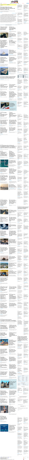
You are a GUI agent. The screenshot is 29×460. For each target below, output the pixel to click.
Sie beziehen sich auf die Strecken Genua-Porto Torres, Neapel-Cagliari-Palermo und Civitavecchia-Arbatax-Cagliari (13, 301)
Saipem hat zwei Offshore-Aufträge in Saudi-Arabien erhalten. (20, 103)
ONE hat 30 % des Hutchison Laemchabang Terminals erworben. (26, 272)
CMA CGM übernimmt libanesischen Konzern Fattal (25, 139)
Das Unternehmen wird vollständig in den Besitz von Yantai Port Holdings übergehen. (12, 396)
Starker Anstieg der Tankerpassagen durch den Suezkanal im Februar (12, 257)
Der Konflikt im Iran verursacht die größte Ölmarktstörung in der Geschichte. (12, 161)
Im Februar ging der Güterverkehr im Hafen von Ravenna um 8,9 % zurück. (20, 178)
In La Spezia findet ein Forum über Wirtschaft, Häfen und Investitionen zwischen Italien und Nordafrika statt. (26, 193)
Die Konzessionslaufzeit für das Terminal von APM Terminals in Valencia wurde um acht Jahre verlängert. (20, 20)
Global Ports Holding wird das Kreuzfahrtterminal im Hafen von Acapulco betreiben (26, 155)
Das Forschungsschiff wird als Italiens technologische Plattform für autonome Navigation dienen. (20, 214)
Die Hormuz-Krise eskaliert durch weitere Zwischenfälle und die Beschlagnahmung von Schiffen (12, 35)
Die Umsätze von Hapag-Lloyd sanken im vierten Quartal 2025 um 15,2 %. (12, 350)
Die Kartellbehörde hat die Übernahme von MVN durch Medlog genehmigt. (20, 54)
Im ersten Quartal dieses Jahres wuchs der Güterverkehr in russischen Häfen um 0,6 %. (12, 178)
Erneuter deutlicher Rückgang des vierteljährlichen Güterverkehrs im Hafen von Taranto (20, 123)
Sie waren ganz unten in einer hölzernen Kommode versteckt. (20, 90)
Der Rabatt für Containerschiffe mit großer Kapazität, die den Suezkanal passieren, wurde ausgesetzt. (26, 172)
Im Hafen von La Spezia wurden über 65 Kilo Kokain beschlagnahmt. (20, 87)
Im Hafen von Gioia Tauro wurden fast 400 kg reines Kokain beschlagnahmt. (26, 256)
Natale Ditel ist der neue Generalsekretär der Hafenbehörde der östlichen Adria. (12, 304)
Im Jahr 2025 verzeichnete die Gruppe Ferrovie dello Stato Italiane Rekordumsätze (13, 272)
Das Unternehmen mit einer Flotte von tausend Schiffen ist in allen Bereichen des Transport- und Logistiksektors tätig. (4, 182)
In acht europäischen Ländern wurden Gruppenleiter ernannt (25, 246)
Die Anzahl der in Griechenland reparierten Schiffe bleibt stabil (26, 201)
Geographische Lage (26, 77)
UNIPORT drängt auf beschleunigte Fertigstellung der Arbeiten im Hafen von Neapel (13, 334)
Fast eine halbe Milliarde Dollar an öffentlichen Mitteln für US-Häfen (3, 334)
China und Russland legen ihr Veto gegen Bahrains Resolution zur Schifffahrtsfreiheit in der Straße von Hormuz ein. (12, 241)
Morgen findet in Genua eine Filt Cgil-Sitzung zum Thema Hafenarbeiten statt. (20, 278)
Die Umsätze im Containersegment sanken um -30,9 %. (26, 289)
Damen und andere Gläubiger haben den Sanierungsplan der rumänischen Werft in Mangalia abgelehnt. (12, 366)
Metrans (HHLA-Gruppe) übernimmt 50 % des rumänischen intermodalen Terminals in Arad (13, 374)
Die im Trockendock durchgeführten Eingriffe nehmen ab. (26, 204)
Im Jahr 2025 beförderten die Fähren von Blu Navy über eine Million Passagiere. (26, 33)
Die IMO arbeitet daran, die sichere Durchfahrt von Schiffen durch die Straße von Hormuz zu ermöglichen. (4, 233)
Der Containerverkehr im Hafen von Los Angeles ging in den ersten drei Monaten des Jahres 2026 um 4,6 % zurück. (20, 140)
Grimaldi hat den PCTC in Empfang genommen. (20, 33)
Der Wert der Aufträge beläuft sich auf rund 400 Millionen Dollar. (20, 106)
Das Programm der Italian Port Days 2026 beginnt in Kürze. (26, 234)
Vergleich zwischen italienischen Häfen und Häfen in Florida (20, 129)
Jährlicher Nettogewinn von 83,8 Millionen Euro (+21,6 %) (26, 149)
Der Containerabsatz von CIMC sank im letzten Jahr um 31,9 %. (26, 286)
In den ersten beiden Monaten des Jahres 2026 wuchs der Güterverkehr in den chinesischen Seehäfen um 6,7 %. (4, 351)
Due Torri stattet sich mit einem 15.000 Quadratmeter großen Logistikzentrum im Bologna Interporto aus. (20, 235)
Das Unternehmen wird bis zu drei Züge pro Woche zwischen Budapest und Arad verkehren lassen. (12, 377)
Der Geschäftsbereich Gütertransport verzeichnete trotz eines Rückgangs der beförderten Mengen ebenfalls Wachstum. (12, 275)
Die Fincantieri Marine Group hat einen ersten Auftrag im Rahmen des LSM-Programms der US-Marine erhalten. (26, 116)
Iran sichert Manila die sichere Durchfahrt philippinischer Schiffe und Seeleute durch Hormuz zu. (4, 279)
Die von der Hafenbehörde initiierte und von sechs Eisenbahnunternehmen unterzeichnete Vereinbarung (3, 301)
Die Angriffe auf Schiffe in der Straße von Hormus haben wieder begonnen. (3, 312)
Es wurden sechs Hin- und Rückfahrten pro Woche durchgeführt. (26, 50)
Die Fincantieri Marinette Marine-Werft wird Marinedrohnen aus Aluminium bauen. (26, 54)
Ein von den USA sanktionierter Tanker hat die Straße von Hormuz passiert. (3, 170)
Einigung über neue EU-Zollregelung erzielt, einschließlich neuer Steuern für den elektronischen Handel (4, 327)
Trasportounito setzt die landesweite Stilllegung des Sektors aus (20, 65)
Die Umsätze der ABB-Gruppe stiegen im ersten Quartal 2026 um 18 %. (20, 39)
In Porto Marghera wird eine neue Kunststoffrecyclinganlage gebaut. (13, 86)
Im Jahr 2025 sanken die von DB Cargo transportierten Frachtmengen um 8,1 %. (20, 272)
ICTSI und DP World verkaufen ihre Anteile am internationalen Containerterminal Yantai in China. (12, 393)
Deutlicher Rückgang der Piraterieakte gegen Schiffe (12, 226)
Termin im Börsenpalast (20, 72)
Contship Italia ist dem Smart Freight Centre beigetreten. (26, 39)
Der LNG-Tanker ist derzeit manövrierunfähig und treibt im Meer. (26, 216)
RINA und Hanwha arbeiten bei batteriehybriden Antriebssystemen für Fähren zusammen (20, 186)
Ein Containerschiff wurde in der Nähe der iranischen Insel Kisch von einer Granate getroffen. (4, 249)
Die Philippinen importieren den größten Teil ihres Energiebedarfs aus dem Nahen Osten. (4, 283)
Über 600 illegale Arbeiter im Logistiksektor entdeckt (26, 178)
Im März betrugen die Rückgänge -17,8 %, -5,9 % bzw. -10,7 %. (26, 11)
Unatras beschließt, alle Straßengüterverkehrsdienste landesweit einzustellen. (4, 114)
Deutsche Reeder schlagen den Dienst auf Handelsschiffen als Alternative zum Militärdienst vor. (4, 393)
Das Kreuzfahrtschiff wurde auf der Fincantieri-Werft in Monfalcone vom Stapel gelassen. (13, 122)
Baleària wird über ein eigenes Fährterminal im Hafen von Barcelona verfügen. (26, 265)
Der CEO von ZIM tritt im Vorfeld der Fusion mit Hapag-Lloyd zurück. (12, 129)
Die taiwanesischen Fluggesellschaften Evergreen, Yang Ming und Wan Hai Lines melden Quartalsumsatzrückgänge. (26, 7)
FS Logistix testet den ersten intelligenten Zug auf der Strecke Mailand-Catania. (20, 116)
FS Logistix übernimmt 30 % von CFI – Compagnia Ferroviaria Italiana (12, 41)
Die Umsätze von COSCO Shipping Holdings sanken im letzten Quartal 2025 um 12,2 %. (3, 418)
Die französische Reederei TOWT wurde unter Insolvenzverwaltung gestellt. (26, 186)
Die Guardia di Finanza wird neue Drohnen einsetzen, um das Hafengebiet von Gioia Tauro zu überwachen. (26, 250)
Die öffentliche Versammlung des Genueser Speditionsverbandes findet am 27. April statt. (20, 69)
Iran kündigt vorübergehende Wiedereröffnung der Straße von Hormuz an (12, 105)
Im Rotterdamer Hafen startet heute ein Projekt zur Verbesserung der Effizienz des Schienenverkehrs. (4, 296)
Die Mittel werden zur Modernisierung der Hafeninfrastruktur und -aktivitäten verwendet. (4, 337)
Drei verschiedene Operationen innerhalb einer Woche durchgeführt (26, 259)
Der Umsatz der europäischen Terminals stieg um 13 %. (26, 64)
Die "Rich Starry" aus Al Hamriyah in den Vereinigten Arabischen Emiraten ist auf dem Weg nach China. (3, 173)
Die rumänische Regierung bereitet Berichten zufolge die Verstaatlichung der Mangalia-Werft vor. (12, 359)
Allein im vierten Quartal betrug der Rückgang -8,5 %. (20, 253)
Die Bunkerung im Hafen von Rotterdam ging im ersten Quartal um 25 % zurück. (26, 87)
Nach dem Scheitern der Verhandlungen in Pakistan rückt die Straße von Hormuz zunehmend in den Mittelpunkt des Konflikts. (3, 203)
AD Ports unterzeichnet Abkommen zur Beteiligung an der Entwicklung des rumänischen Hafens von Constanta (12, 154)
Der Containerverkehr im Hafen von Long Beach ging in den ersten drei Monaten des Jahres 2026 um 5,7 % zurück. (26, 94)
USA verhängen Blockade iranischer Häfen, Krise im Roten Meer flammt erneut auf (12, 186)
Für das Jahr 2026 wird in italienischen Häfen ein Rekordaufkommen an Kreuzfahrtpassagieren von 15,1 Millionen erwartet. (20, 148)
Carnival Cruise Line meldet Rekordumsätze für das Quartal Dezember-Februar (13, 326)
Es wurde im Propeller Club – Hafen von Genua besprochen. (20, 300)
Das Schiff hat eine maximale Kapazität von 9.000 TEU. (20, 36)
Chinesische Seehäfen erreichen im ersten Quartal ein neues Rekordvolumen (3, 28)
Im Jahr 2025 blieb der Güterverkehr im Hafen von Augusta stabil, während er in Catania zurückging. (4, 122)
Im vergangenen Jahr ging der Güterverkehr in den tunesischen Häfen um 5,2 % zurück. (20, 250)
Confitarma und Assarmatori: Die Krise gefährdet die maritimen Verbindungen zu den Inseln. (26, 220)
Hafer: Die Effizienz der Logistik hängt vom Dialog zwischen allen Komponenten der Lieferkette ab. (20, 167)
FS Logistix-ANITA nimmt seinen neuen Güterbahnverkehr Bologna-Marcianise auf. (20, 6)
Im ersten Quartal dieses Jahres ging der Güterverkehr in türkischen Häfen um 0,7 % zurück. (12, 202)
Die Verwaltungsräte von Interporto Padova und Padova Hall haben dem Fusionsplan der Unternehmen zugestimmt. (26, 131)
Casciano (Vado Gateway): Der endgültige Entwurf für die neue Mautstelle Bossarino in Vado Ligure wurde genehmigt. (20, 193)
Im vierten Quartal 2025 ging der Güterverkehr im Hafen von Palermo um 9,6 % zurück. (12, 401)
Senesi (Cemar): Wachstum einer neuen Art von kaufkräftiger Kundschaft (20, 152)
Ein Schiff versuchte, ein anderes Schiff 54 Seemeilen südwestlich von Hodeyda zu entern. (12, 189)
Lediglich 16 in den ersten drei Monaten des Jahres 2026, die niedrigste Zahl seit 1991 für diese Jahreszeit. (13, 228)
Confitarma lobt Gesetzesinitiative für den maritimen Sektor (20, 303)
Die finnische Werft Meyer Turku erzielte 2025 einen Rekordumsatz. (26, 147)
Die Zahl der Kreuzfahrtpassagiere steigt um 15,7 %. (26, 23)
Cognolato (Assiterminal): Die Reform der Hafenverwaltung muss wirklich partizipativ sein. (13, 114)
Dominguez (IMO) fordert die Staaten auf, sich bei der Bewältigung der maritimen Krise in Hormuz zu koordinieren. (20, 227)
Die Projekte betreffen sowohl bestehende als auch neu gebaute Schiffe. (20, 189)
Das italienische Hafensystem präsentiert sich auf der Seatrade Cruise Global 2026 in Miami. (20, 132)
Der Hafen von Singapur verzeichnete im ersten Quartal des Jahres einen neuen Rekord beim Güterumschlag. (12, 171)
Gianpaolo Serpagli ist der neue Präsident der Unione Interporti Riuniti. (20, 14)
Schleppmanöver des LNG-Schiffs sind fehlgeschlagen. (26, 213)
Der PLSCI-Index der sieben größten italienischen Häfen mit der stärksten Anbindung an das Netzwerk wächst (12, 347)
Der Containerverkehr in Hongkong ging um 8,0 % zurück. (26, 283)
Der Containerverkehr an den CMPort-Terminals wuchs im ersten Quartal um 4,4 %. (20, 46)
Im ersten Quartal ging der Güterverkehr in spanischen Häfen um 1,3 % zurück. (26, 20)
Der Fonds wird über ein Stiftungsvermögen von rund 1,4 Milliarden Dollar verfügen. (13, 99)
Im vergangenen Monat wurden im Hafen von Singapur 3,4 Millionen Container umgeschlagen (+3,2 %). (26, 279)
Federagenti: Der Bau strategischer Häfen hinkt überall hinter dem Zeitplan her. (3, 373)
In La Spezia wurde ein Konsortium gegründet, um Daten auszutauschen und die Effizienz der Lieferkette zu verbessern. (20, 163)
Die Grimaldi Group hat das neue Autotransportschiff (26, 69)
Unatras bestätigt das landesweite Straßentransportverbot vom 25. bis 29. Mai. (4, 86)
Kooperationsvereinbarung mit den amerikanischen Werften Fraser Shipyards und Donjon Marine (12, 268)
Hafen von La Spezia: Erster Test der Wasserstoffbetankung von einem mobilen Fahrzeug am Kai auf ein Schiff (20, 243)
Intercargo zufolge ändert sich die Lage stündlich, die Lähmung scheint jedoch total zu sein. (12, 215)
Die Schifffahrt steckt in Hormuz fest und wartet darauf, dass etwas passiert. (12, 211)
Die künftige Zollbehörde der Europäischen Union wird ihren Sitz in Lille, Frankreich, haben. (4, 359)
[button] (28, 3)
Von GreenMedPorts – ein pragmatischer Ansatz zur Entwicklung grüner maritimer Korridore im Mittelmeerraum (26, 14)
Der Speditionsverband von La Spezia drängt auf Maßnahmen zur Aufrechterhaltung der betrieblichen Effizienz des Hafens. (26, 227)
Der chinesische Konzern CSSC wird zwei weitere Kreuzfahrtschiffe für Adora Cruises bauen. (3, 401)
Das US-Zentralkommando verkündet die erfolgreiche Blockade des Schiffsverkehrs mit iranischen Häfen (3, 153)
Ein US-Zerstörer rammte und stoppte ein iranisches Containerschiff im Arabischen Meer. (3, 93)
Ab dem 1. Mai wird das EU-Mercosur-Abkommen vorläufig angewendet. (13, 383)
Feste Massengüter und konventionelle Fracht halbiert (20, 126)
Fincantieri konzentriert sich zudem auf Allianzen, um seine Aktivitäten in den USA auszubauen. (12, 265)
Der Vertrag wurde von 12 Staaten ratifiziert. (4, 149)
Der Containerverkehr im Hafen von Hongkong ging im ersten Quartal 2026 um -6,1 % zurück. (26, 123)
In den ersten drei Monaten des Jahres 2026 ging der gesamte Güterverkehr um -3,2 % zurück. (12, 32)
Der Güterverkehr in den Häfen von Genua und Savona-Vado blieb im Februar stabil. (12, 219)
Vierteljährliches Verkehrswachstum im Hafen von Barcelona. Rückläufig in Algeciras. (12, 59)
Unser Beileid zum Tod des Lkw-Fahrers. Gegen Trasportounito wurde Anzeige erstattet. (3, 89)
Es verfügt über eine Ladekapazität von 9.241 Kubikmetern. (26, 72)
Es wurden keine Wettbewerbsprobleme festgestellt (26, 106)
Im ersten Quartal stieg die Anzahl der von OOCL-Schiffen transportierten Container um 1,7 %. (26, 162)
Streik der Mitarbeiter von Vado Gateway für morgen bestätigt (12, 287)
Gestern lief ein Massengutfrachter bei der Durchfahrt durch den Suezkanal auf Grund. (20, 220)
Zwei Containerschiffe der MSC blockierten (12, 38)
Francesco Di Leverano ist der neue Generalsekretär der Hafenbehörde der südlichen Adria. (20, 171)
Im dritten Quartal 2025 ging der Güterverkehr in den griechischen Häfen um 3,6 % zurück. (26, 295)
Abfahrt (25, 75)
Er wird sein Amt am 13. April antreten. (12, 307)
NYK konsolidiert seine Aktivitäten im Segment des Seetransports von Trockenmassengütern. (26, 243)
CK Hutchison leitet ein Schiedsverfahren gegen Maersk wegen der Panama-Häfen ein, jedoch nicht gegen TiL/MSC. (13, 233)
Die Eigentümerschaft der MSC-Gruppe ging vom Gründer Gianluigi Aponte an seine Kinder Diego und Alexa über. (4, 178)
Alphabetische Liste (26, 76)
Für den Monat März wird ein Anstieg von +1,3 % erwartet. (20, 181)
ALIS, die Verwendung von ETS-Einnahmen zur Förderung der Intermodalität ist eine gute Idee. (20, 287)
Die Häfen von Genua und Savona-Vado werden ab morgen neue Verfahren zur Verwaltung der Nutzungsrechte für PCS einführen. (20, 257)
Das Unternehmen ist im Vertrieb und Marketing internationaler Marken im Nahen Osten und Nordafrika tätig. (26, 142)
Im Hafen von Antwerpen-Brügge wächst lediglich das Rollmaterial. (12, 28)
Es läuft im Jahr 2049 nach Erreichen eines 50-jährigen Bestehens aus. (20, 24)
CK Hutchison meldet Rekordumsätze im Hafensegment (26, 62)
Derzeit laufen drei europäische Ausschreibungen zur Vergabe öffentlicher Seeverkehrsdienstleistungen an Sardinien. (12, 296)
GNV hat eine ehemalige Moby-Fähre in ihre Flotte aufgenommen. (26, 80)
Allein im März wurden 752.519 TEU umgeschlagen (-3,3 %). (20, 143)
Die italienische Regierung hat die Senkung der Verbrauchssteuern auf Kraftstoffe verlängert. (23, 208)
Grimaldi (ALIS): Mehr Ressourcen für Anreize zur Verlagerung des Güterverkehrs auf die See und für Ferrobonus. (4, 60)
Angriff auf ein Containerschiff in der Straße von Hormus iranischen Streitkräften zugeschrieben (12, 52)
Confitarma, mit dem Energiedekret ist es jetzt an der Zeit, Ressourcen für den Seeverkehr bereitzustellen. (20, 265)
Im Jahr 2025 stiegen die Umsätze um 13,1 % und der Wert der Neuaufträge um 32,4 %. (4, 369)
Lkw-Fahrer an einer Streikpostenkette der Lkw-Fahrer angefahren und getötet (20, 62)
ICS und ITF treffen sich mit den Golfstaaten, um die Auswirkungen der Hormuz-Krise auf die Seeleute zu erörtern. (4, 305)
